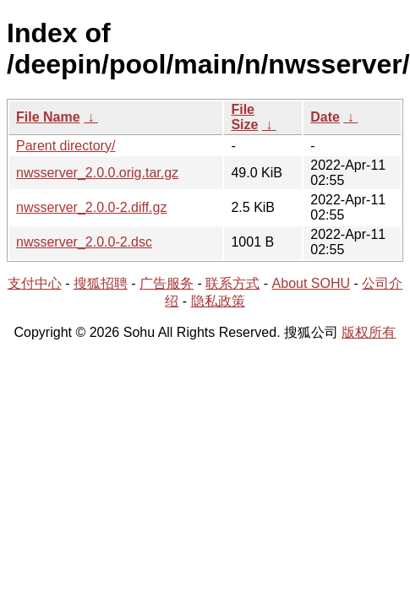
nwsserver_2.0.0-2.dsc (84, 242)
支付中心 (35, 283)
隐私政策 (218, 301)
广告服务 (166, 283)
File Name (48, 117)
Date (325, 117)
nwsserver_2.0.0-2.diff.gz (91, 207)
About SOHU (311, 283)
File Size (244, 117)
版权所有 (369, 332)
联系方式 (232, 283)
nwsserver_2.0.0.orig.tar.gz (97, 173)
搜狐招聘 (101, 283)
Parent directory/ (65, 145)
